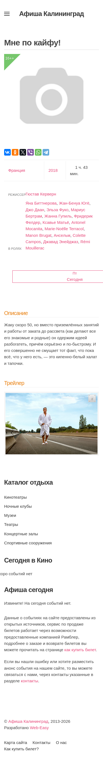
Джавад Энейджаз (60, 241)
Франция (16, 170)
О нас (61, 742)
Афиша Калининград (28, 721)
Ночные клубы (18, 506)
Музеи (10, 515)
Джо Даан (35, 209)
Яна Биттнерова (41, 203)
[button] (7, 14)
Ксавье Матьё (56, 222)
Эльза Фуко (57, 209)
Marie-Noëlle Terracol (63, 228)
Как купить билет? (21, 748)
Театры (11, 524)
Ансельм (62, 235)
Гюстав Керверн (41, 194)
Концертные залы (21, 533)
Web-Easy (39, 727)
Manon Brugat (38, 235)
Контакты (42, 742)
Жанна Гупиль (57, 216)
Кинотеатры (15, 497)
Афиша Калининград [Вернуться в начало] (51, 13)
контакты (29, 680)
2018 (52, 170)
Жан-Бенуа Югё (74, 203)
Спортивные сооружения (28, 543)
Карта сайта (15, 742)
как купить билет (80, 649)
